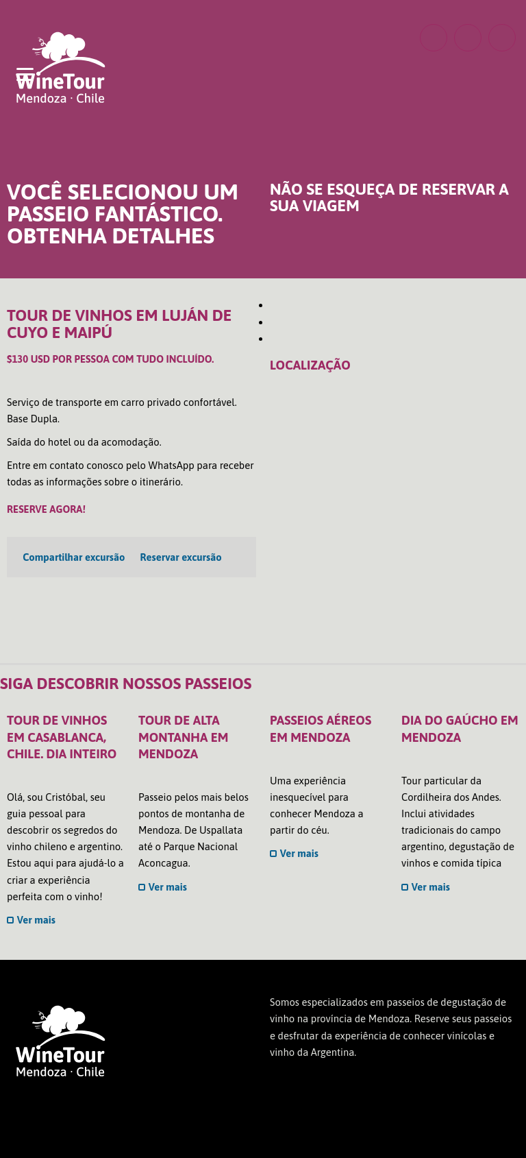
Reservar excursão (181, 557)
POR (310, 36)
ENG (281, 36)
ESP (338, 36)
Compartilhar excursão (74, 557)
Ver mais (31, 920)
